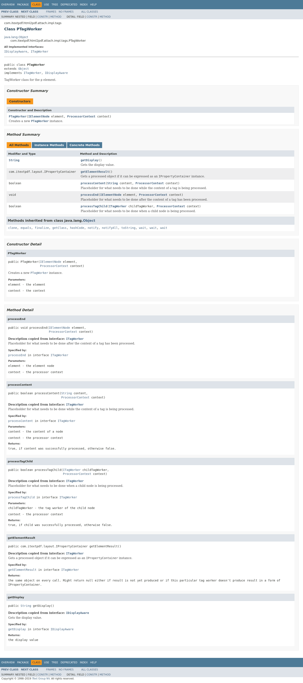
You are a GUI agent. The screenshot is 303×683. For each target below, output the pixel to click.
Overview (8, 4)
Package (23, 4)
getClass (59, 227)
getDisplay (89, 160)
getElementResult (95, 171)
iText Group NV (41, 678)
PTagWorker (17, 116)
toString (128, 227)
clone (12, 227)
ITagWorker (39, 51)
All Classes (89, 11)
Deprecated (69, 4)
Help (93, 4)
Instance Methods (49, 145)
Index (84, 4)
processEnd (89, 194)
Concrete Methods (85, 145)
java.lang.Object (16, 37)
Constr (42, 16)
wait (142, 227)
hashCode (77, 227)
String (14, 160)
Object (23, 68)
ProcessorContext (81, 116)
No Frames (66, 11)
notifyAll (110, 227)
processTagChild (94, 206)
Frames (51, 11)
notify (93, 227)
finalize (42, 227)
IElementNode (38, 116)
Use (46, 4)
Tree (55, 4)
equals (26, 227)
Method (55, 16)
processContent (93, 183)
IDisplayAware (15, 51)
